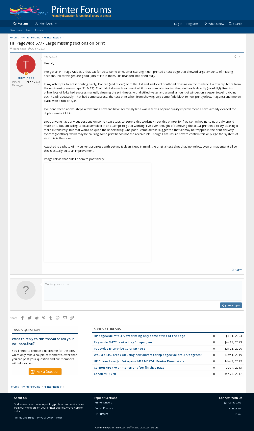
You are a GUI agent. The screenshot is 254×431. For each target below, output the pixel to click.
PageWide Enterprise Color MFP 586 (119, 348)
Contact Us (232, 402)
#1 (240, 56)
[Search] (235, 23)
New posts (16, 30)
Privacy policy (45, 417)
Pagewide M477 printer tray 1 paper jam (123, 342)
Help (59, 417)
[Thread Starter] (26, 74)
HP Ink (237, 414)
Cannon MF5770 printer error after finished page (129, 367)
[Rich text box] (143, 290)
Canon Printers (104, 408)
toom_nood (19, 49)
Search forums (35, 30)
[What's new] (214, 23)
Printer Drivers (103, 402)
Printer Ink (235, 408)
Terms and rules (24, 417)
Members (46, 23)
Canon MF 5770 (105, 374)
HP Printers (101, 414)
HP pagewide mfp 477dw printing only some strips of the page (139, 336)
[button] (56, 23)
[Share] (235, 56)
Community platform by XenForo (127, 427)
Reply (238, 269)
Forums (23, 23)
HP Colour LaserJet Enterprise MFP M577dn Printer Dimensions (139, 361)
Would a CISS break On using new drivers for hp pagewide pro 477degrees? (148, 355)
